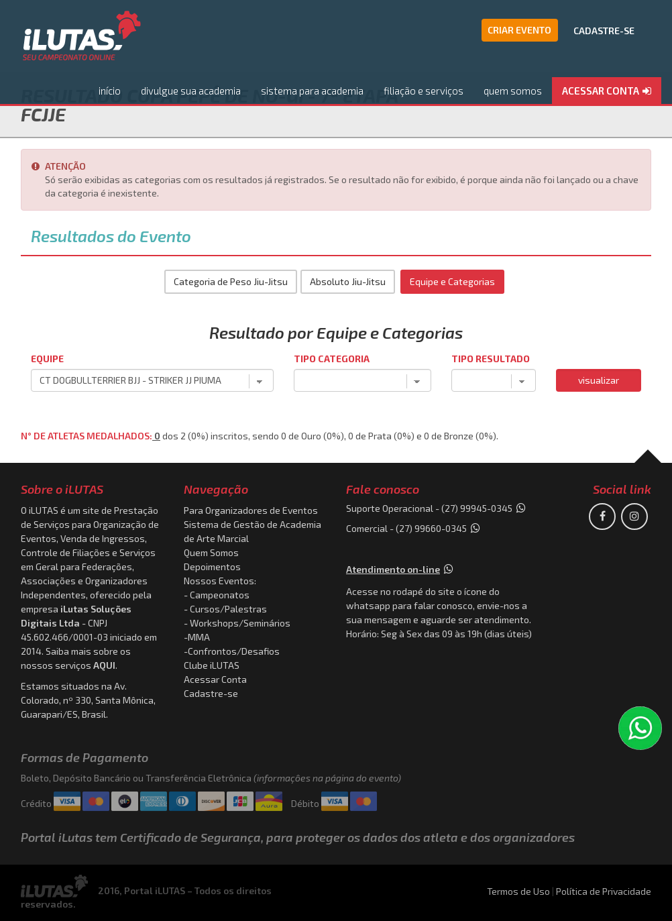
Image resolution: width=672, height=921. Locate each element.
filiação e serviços (423, 91)
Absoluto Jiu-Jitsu (348, 281)
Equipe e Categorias (452, 281)
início (110, 91)
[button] (606, 91)
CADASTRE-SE (603, 30)
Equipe (47, 358)
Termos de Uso (518, 891)
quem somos (513, 91)
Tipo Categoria (332, 358)
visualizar (598, 380)
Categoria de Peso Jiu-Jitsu (231, 281)
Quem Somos (211, 552)
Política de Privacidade (603, 891)
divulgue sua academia (191, 91)
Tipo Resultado (490, 358)
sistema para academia (312, 91)
